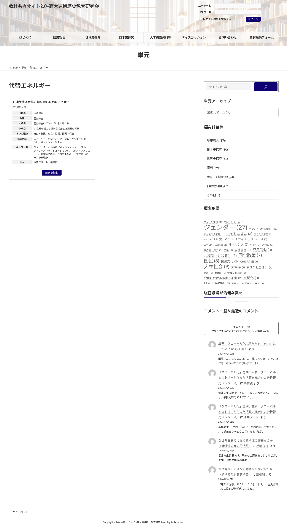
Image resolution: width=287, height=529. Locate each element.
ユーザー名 (204, 5)
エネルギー (40, 138)
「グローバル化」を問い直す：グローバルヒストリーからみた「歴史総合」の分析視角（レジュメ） (247, 377)
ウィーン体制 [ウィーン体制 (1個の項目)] (213, 222)
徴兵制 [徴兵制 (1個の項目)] (220, 272)
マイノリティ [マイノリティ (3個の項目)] (236, 239)
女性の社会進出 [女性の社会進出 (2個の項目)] (259, 267)
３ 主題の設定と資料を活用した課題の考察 (56, 128)
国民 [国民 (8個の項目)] (211, 261)
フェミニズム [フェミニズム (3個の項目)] (239, 234)
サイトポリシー (22, 511)
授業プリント (41, 162)
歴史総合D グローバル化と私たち (51, 123)
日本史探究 (214, 149)
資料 (210, 167)
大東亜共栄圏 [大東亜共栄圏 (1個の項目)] (248, 261)
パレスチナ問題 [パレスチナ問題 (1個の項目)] (214, 234)
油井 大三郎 (251, 417)
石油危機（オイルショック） (63, 147)
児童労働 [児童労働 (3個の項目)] (262, 250)
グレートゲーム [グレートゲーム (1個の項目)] (234, 222)
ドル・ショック (61, 150)
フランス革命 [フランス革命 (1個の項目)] (263, 234)
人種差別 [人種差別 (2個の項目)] (243, 250)
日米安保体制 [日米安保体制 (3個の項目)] (217, 283)
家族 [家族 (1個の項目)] (208, 272)
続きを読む (51, 172)
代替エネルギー (65, 154)
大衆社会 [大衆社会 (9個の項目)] (217, 266)
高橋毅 (247, 383)
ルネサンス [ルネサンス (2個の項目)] (238, 244)
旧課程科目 (214, 186)
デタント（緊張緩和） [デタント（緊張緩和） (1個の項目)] (263, 228)
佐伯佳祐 (38, 113)
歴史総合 (38, 118)
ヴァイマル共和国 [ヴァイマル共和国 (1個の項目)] (261, 244)
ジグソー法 (40, 147)
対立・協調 (54, 133)
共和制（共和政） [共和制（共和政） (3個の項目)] (220, 255)
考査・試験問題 (217, 177)
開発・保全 (68, 133)
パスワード (204, 12)
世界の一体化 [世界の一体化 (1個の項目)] (213, 250)
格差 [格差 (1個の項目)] (259, 283)
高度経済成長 (48, 154)
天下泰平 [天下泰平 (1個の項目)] (238, 267)
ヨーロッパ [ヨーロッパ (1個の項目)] (259, 239)
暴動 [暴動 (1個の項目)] (236, 283)
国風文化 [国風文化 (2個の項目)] (229, 261)
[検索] (265, 86)
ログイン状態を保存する (215, 19)
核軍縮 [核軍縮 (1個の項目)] (247, 283)
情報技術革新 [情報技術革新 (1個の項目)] (236, 272)
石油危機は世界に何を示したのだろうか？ (41, 102)
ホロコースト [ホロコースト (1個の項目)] (213, 239)
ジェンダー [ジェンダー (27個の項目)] (225, 227)
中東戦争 (43, 157)
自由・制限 (40, 133)
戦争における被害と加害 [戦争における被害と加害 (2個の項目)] (223, 278)
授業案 (53, 162)
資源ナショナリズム (51, 142)
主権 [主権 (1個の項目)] (228, 250)
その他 (211, 195)
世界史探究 (214, 158)
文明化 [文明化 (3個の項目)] (251, 278)
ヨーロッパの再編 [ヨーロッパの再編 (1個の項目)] (215, 244)
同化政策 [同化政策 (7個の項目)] (250, 255)
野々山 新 (241, 349)
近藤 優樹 (262, 446)
